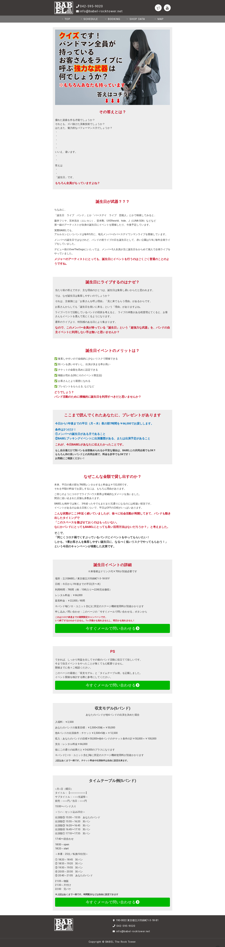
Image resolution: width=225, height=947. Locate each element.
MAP (159, 19)
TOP (66, 19)
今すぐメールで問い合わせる (112, 628)
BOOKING (112, 19)
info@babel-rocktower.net (101, 11)
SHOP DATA (136, 19)
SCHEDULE (89, 19)
